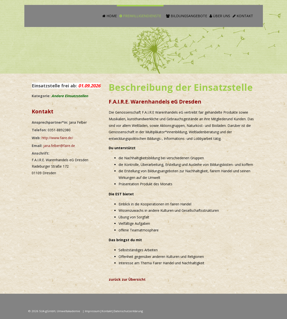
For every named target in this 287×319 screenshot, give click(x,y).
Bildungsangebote (186, 15)
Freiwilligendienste (140, 15)
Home (109, 15)
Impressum (92, 311)
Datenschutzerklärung (128, 311)
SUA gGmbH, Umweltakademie (60, 311)
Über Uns (220, 15)
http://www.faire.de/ (57, 137)
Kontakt (243, 15)
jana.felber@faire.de (59, 145)
